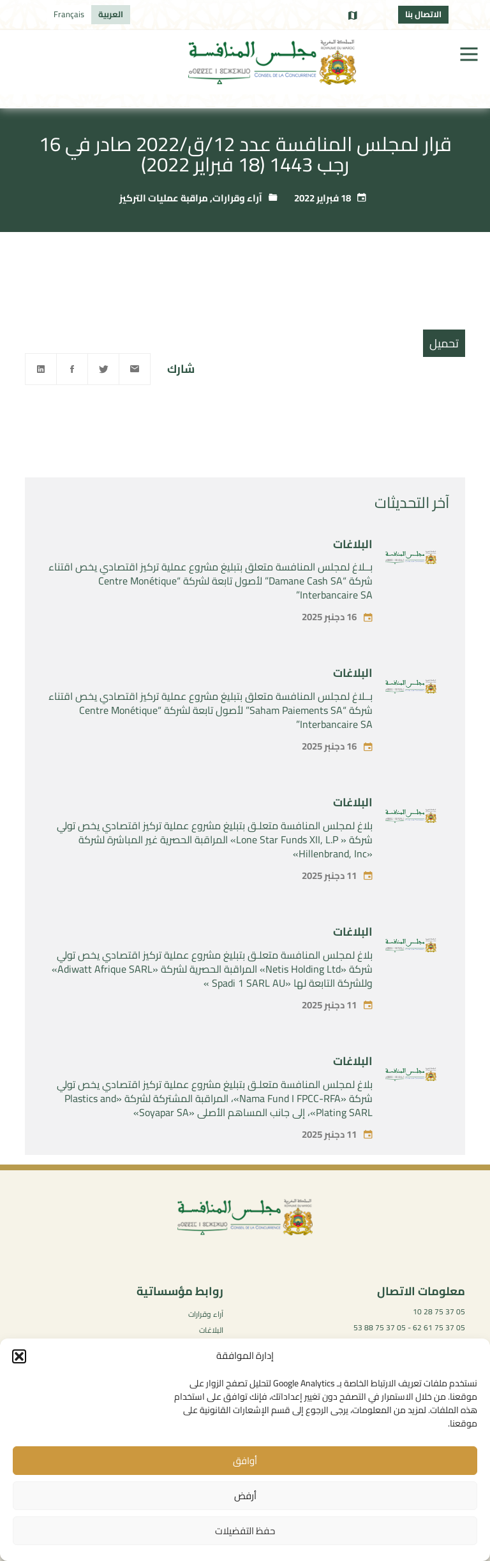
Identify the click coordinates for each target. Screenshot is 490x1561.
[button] (19, 1356)
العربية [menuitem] (110, 14)
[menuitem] (110, 14)
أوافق (245, 1460)
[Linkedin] (41, 369)
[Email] (135, 369)
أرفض (245, 1495)
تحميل (444, 343)
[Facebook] (72, 369)
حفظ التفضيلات (245, 1530)
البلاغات (353, 563)
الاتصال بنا (423, 14)
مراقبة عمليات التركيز (163, 198)
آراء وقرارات (237, 198)
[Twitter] (103, 369)
